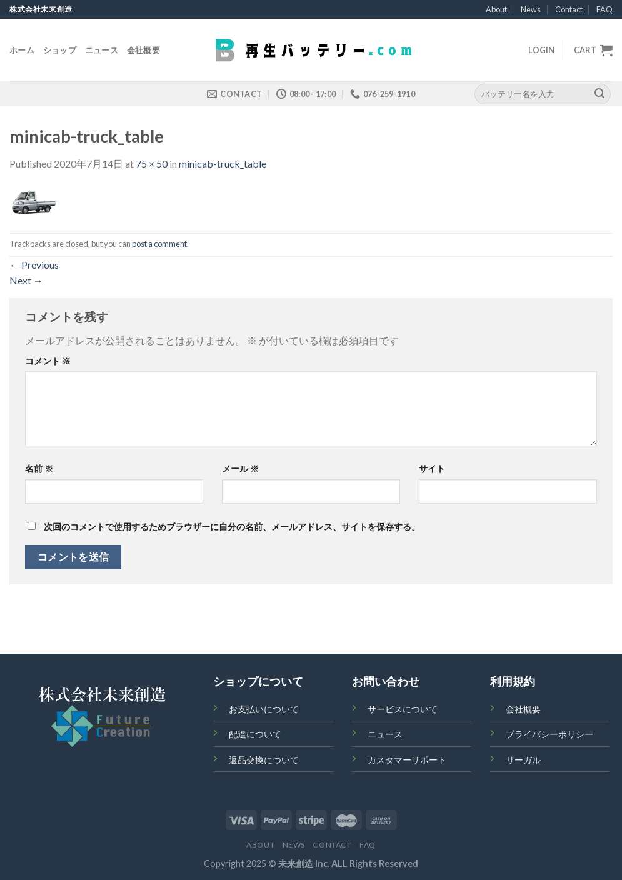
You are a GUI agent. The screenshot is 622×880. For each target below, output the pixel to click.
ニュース (101, 50)
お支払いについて (264, 709)
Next (26, 280)
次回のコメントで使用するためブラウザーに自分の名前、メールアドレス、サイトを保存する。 (232, 526)
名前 (39, 468)
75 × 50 (152, 163)
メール (240, 468)
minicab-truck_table (222, 163)
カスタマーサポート (407, 759)
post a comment (159, 244)
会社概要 (143, 50)
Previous (34, 265)
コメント (48, 361)
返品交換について (264, 759)
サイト (432, 468)
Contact (569, 9)
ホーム (21, 50)
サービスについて (403, 709)
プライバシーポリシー (549, 734)
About (496, 9)
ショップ (59, 50)
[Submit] (599, 93)
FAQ (604, 9)
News (531, 9)
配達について (255, 734)
